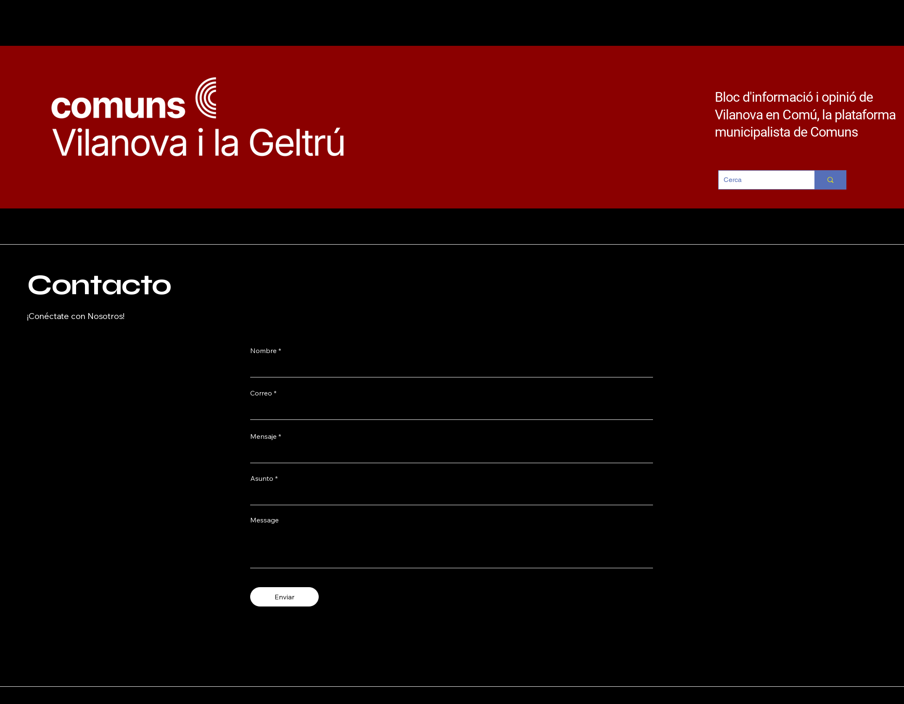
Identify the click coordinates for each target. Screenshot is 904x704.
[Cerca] (760, 180)
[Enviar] (284, 596)
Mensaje (263, 436)
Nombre (263, 350)
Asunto (261, 478)
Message (264, 520)
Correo (261, 393)
